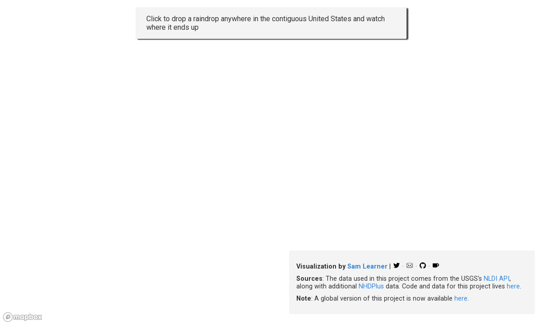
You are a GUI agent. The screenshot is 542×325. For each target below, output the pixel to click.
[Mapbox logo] (22, 317)
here (513, 286)
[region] (271, 162)
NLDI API (496, 279)
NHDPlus (371, 286)
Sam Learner (367, 266)
